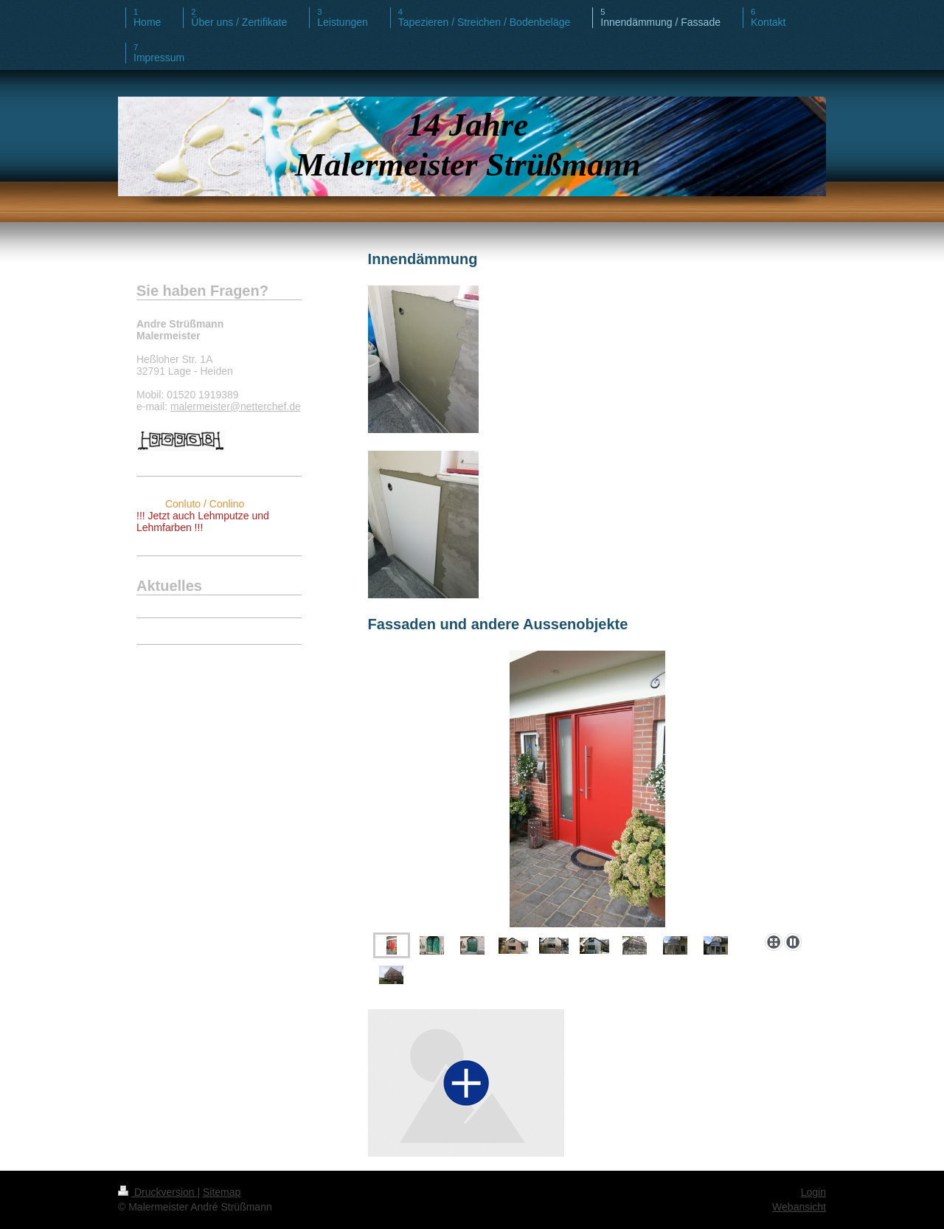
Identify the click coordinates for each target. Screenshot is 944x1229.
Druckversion (157, 1192)
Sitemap (221, 1192)
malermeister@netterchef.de (235, 406)
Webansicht (799, 1207)
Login (813, 1192)
